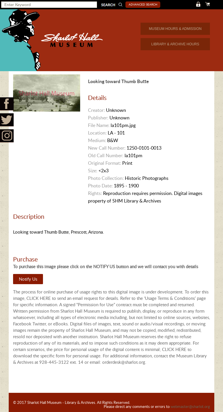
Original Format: (104, 163)
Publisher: (98, 117)
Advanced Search (143, 4)
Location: (97, 133)
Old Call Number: (105, 155)
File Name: (98, 125)
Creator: (96, 110)
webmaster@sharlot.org (190, 406)
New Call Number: (106, 148)
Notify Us (28, 279)
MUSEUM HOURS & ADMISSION (175, 29)
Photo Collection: (106, 178)
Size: (92, 170)
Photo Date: (100, 185)
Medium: (97, 140)
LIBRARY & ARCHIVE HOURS (175, 44)
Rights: (95, 193)
